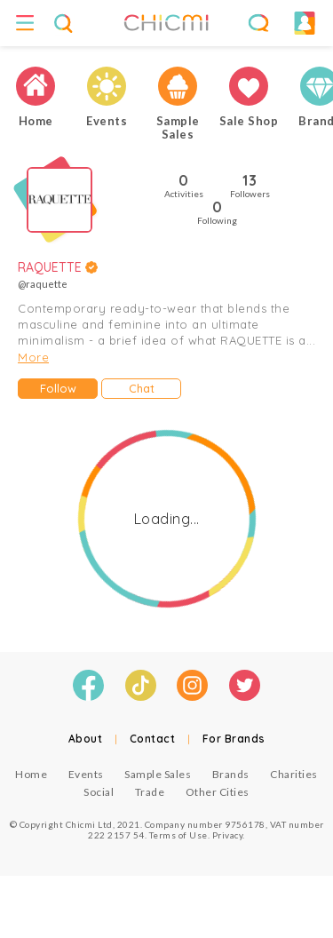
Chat (142, 388)
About (85, 738)
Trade (150, 792)
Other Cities (218, 792)
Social (98, 792)
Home (31, 774)
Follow (58, 388)
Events (86, 774)
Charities (294, 774)
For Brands (234, 738)
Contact (153, 738)
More (33, 357)
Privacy (227, 835)
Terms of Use (178, 835)
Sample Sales (157, 774)
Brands (231, 774)
